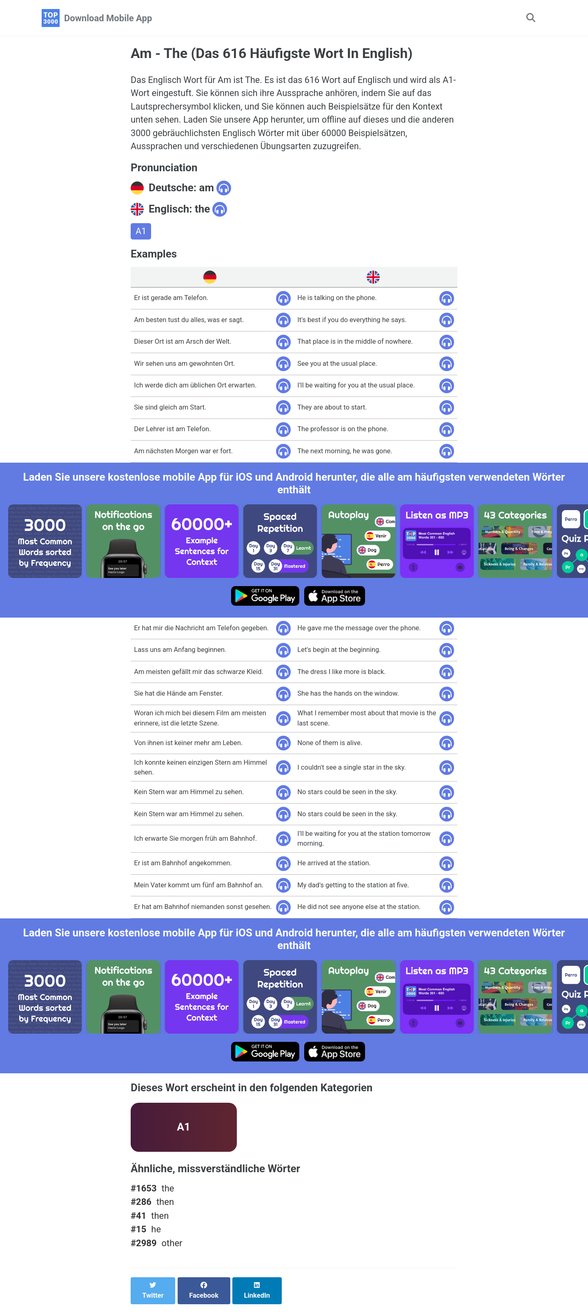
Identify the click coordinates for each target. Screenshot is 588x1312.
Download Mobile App (108, 18)
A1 (141, 233)
